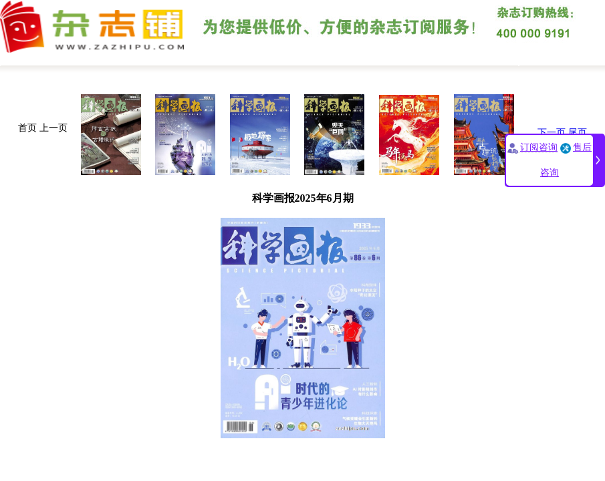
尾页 (577, 133)
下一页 (551, 133)
